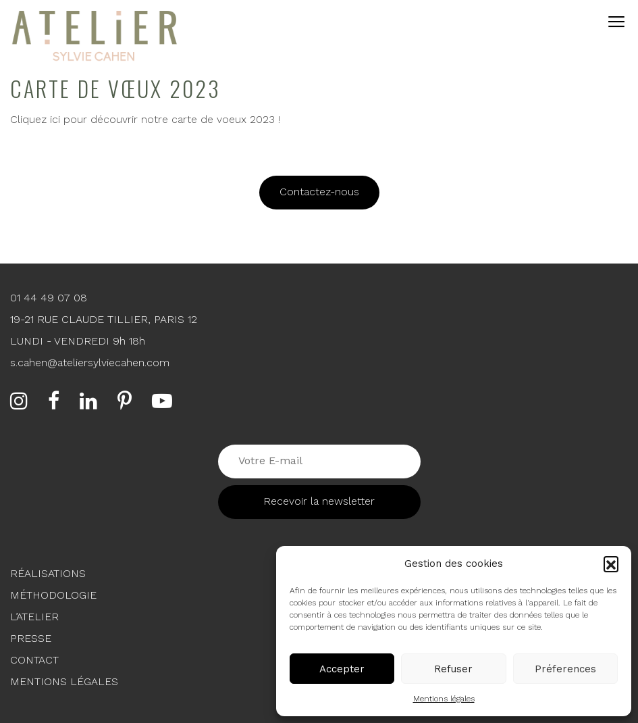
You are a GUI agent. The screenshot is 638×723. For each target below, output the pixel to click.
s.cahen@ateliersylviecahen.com (89, 362)
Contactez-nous (319, 191)
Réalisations (48, 573)
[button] (611, 563)
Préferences (565, 669)
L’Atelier (34, 616)
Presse (30, 638)
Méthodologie (53, 595)
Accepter (342, 669)
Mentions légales (444, 698)
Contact (34, 659)
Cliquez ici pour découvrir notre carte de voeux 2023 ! (145, 119)
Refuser (453, 669)
